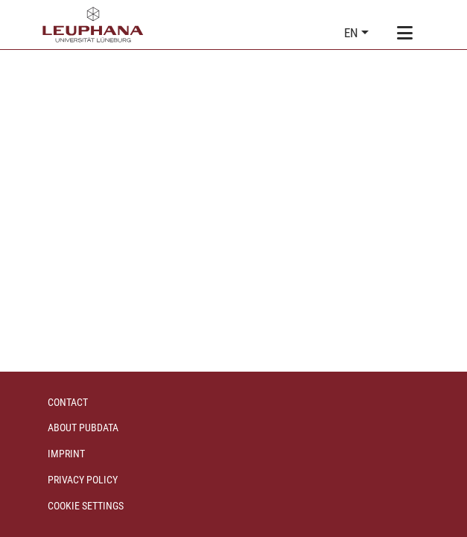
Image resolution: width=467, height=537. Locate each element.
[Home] (93, 24)
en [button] (352, 32)
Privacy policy (83, 480)
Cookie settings (86, 506)
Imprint (66, 454)
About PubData (83, 427)
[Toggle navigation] (405, 33)
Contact (68, 402)
